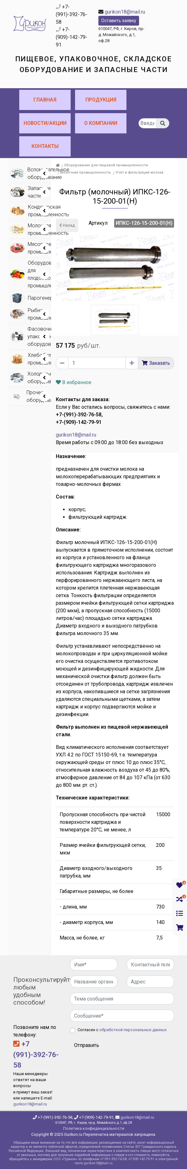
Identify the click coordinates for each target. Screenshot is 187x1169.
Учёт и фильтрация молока (139, 172)
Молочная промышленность (85, 172)
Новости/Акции (45, 123)
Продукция (100, 100)
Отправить (86, 1045)
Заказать (159, 363)
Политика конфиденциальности (93, 1128)
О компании (100, 123)
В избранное (73, 382)
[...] (147, 123)
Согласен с (122, 1029)
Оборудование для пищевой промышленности (106, 165)
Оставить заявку (118, 20)
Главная (44, 100)
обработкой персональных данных (133, 1029)
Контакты (45, 146)
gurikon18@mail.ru (125, 12)
